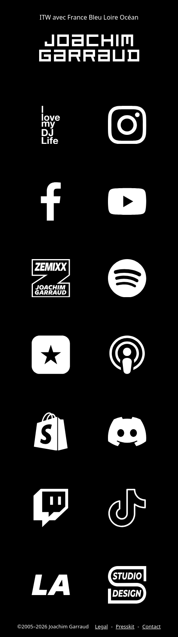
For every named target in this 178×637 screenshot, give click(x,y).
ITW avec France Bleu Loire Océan (89, 17)
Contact (151, 626)
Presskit (125, 626)
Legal (101, 626)
